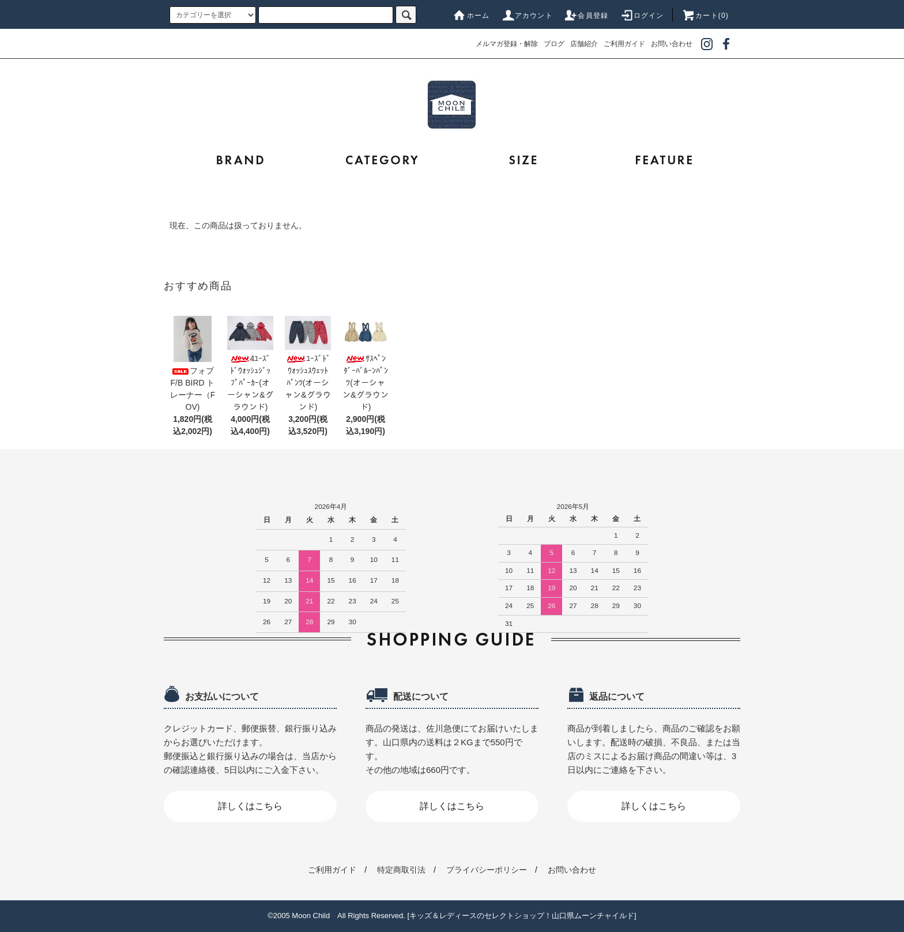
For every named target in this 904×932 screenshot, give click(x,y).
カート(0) (705, 16)
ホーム (471, 16)
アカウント (527, 16)
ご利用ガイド (624, 44)
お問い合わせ (671, 44)
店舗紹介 (584, 44)
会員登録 (586, 16)
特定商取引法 (401, 869)
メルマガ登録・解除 (507, 44)
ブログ (554, 44)
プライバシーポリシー (486, 869)
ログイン (642, 16)
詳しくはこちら (250, 806)
